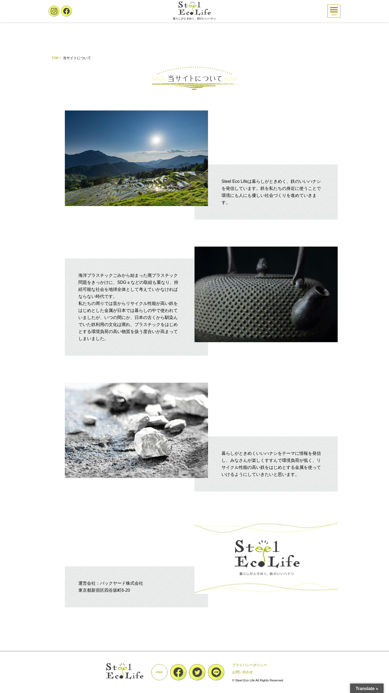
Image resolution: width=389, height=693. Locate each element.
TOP (55, 58)
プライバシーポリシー (249, 665)
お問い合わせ (242, 672)
